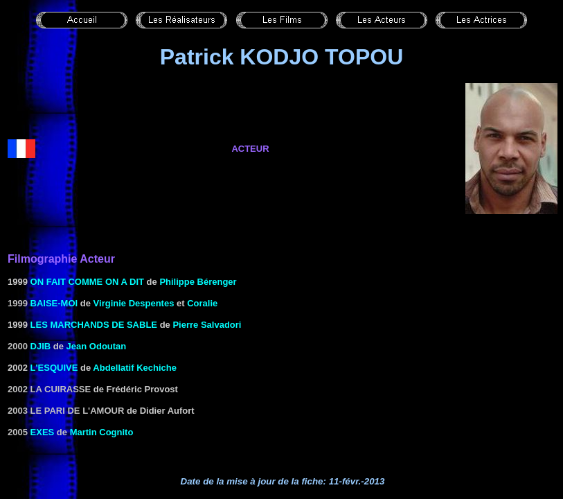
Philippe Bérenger (197, 282)
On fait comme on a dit (87, 282)
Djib (40, 346)
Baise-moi (54, 303)
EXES (42, 432)
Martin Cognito (102, 432)
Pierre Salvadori (206, 324)
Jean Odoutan (96, 346)
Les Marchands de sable (93, 324)
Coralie (202, 303)
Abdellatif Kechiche (135, 367)
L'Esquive (54, 367)
